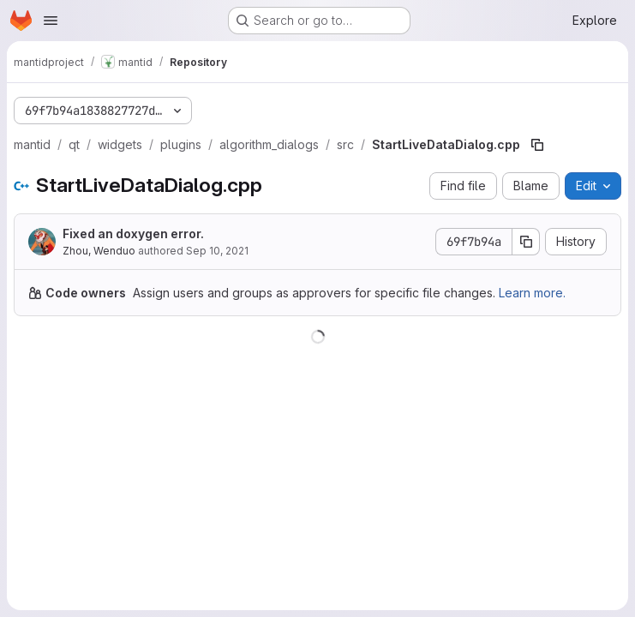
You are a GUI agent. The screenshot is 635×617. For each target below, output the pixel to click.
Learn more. (532, 292)
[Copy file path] (537, 145)
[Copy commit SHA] (526, 241)
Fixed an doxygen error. (133, 233)
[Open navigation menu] (50, 20)
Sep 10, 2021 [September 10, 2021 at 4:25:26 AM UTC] (217, 250)
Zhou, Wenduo (99, 250)
